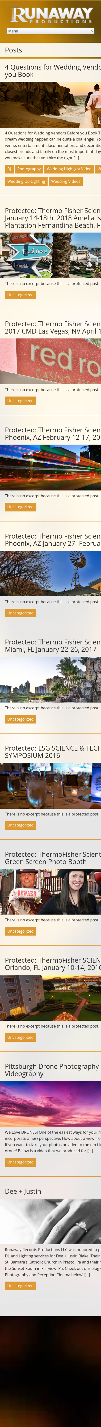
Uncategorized (20, 294)
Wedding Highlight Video (69, 169)
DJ (9, 169)
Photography (29, 169)
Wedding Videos (66, 181)
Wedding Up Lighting (26, 181)
